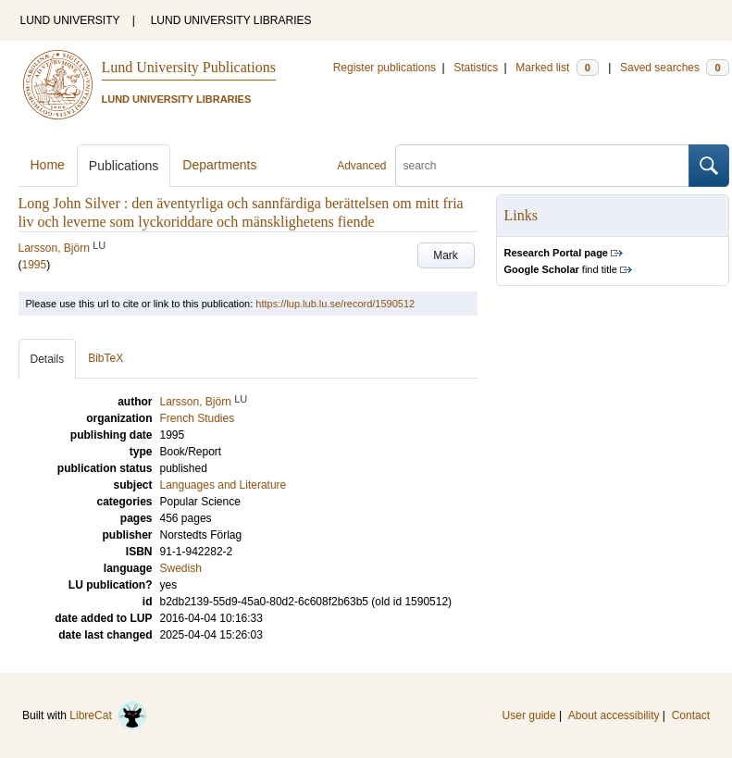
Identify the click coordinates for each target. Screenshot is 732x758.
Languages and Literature (223, 484)
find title (560, 269)
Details (48, 359)
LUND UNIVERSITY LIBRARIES (231, 20)
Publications (124, 165)
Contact (691, 715)
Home (48, 164)
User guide (529, 715)
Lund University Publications (189, 67)
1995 (34, 264)
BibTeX (105, 358)
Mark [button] (445, 255)
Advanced (361, 165)
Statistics (475, 67)
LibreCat (108, 715)
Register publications (384, 67)
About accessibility (614, 715)
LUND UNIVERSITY (70, 20)
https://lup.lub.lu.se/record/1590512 (335, 303)
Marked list (556, 67)
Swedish (181, 568)
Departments (219, 164)
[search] (542, 165)
